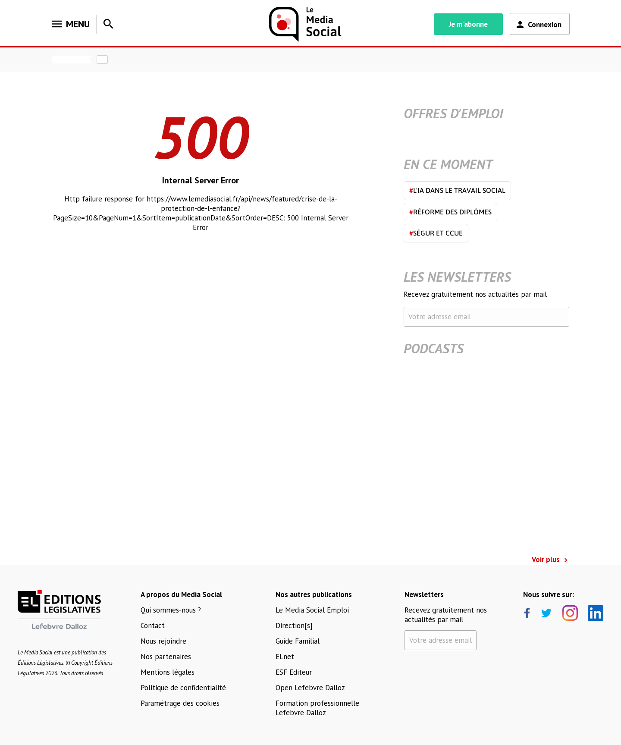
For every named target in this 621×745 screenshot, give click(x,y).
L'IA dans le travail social (457, 190)
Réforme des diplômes (450, 212)
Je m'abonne (468, 24)
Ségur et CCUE (436, 233)
